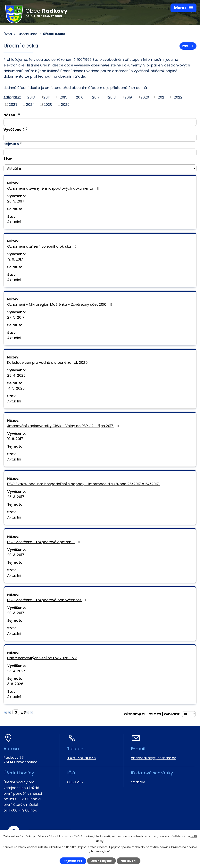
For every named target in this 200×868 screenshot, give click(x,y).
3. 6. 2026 (15, 683)
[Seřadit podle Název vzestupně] (19, 113)
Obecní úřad (27, 34)
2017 (96, 97)
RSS (188, 46)
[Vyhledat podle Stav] (100, 168)
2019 (128, 97)
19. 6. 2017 (15, 259)
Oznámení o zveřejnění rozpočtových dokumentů (53, 188)
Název (10, 115)
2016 (79, 97)
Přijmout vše (73, 861)
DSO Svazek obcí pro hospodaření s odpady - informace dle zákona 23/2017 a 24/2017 (86, 483)
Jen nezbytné (101, 861)
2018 (112, 97)
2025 (48, 104)
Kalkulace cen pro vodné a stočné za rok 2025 (47, 362)
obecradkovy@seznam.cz (153, 757)
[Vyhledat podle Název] (100, 122)
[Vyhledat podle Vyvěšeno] (100, 138)
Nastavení (128, 861)
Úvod (8, 34)
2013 (31, 97)
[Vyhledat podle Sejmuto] (100, 152)
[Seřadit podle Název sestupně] (19, 115)
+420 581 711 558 (81, 757)
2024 (30, 104)
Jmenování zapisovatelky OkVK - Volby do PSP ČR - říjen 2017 (64, 425)
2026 (65, 104)
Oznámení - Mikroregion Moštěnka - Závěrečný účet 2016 (60, 304)
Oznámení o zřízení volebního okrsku (42, 246)
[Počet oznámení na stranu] (189, 714)
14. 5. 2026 (16, 388)
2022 (178, 97)
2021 (161, 97)
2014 (47, 97)
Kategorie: (12, 96)
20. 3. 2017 (15, 201)
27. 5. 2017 (15, 317)
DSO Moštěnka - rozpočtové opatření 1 (44, 541)
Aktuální (14, 221)
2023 (13, 104)
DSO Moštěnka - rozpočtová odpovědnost (47, 599)
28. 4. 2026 (16, 375)
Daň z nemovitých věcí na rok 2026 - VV (42, 658)
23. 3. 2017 (15, 496)
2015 (63, 97)
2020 (144, 97)
